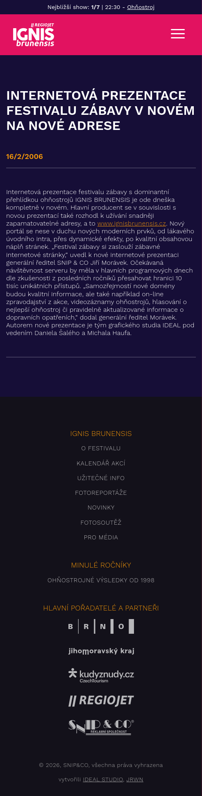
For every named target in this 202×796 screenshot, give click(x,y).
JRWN (134, 779)
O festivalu (101, 448)
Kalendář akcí (101, 463)
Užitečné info (101, 478)
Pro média (101, 537)
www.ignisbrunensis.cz (132, 223)
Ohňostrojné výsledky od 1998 (101, 580)
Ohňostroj (140, 7)
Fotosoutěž (100, 522)
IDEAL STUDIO (103, 779)
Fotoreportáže (101, 492)
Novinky (100, 507)
